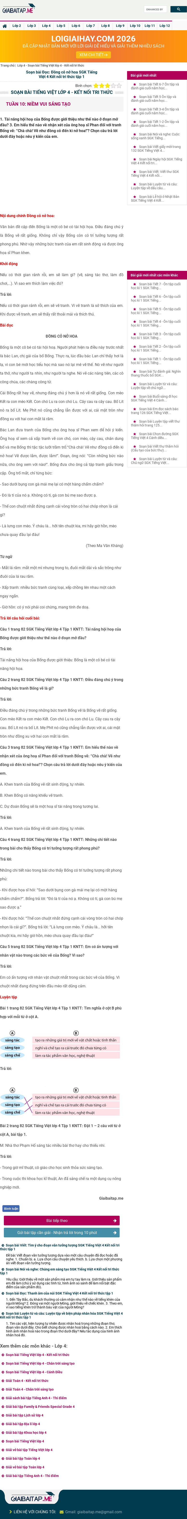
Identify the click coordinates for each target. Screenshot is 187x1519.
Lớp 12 (165, 26)
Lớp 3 (31, 26)
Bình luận (11, 1208)
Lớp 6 (76, 26)
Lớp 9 (120, 26)
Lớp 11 (150, 26)
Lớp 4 (46, 26)
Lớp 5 (61, 26)
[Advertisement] (61, 178)
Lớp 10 (135, 26)
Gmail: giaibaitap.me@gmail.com (93, 1512)
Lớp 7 (90, 26)
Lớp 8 (105, 26)
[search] (155, 9)
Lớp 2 (17, 26)
